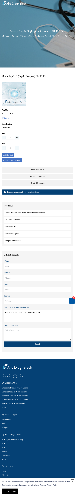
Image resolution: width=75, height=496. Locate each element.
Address (7, 296)
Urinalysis (6, 455)
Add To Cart (8, 155)
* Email (7, 273)
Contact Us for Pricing (12, 160)
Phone (6, 284)
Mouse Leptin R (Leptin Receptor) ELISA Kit (37, 316)
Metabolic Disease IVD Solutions (15, 400)
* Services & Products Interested (16, 307)
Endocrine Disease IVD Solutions (15, 388)
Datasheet (6, 118)
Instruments (6, 420)
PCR (3, 443)
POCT (4, 447)
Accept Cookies (10, 491)
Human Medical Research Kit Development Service (25, 213)
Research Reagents (12, 234)
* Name (7, 261)
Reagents (5, 428)
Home (7, 36)
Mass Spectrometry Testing (12, 440)
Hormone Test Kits (65, 36)
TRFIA (4, 451)
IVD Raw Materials (12, 220)
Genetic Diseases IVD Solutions (14, 392)
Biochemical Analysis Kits (45, 36)
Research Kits (27, 36)
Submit (37, 344)
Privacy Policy (52, 485)
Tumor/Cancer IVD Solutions (13, 404)
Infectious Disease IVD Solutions (15, 396)
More (4, 408)
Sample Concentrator (13, 241)
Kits (3, 424)
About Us (5, 475)
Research (15, 36)
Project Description (11, 325)
